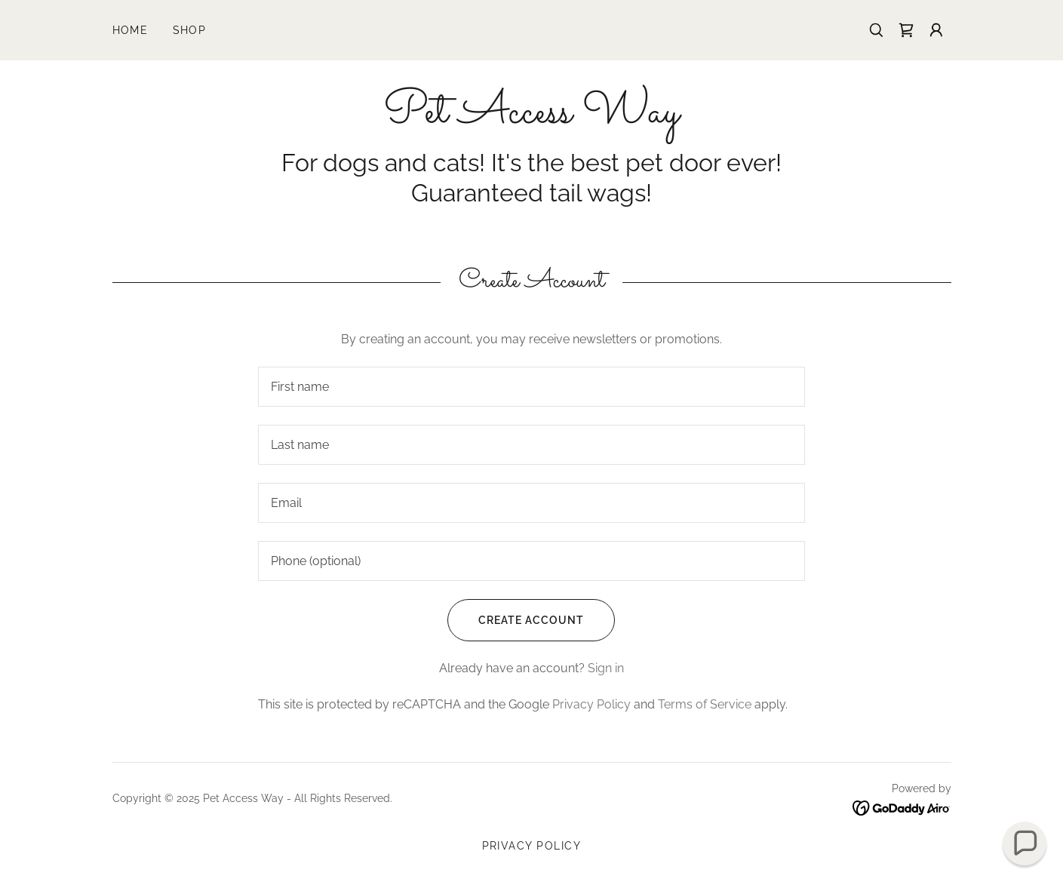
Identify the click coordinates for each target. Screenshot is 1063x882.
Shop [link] (190, 30)
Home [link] (130, 30)
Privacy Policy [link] (591, 704)
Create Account (515, 620)
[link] (906, 30)
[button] (936, 30)
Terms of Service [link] (704, 704)
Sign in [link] (606, 668)
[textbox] (531, 387)
